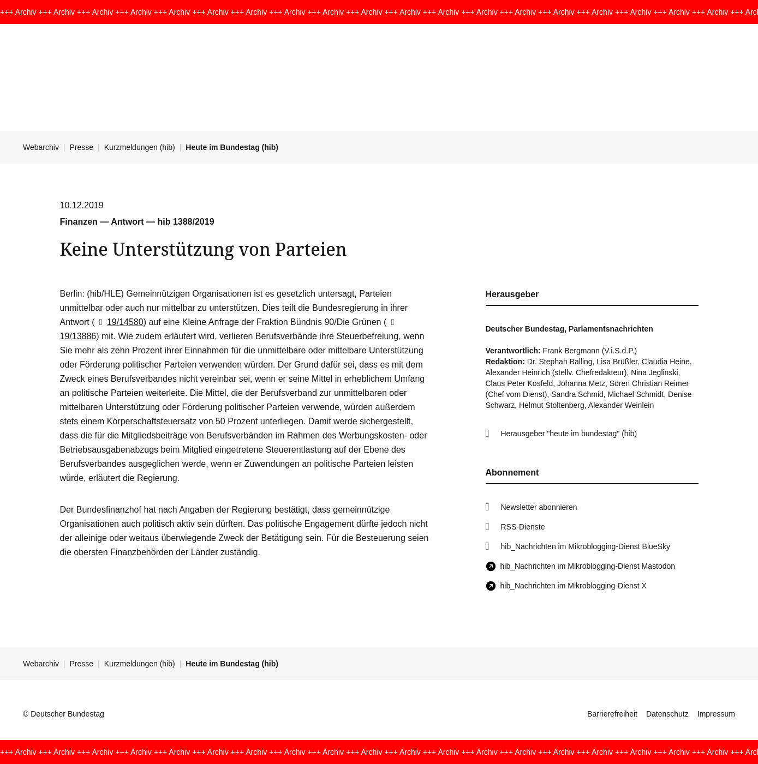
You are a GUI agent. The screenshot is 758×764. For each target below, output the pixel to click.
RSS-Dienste (523, 526)
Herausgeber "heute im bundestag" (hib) (569, 433)
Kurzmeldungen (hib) (139, 147)
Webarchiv (41, 147)
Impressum (716, 713)
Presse (82, 147)
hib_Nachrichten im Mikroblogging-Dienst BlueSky (585, 546)
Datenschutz (667, 713)
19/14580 (119, 322)
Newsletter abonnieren (539, 507)
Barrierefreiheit (612, 713)
